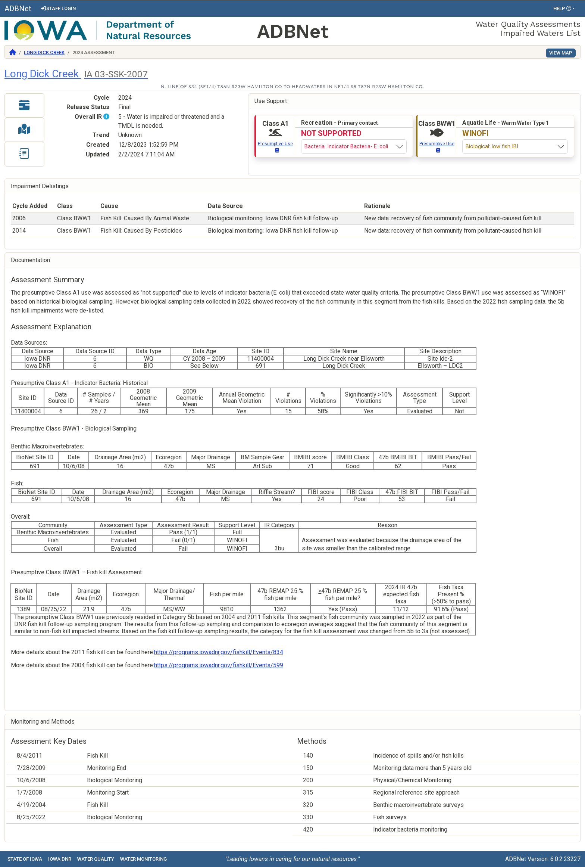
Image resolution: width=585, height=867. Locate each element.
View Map (560, 53)
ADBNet (17, 8)
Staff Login (58, 8)
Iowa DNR (59, 859)
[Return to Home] (12, 52)
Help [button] (562, 8)
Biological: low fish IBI (492, 146)
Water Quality (95, 859)
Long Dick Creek (44, 52)
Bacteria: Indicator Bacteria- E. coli (346, 146)
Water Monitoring (143, 859)
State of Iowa (24, 859)
